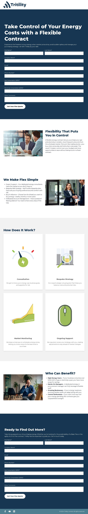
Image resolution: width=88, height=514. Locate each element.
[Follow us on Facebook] (5, 511)
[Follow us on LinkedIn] (14, 511)
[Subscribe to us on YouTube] (9, 511)
